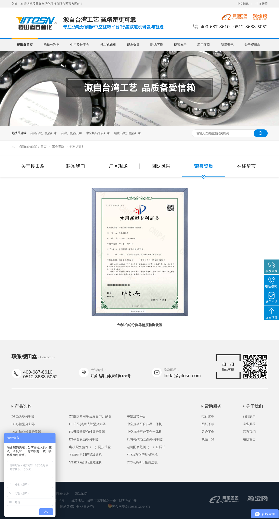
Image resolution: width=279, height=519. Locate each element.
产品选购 (23, 406)
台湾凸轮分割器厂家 (43, 133)
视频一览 (208, 439)
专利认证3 (76, 146)
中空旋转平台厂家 (98, 133)
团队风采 (161, 166)
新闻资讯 (227, 44)
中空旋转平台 (79, 44)
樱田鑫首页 (25, 44)
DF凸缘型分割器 (23, 416)
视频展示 (180, 44)
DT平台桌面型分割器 (84, 439)
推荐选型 (208, 416)
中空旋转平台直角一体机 (144, 431)
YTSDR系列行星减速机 (85, 462)
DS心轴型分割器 (23, 424)
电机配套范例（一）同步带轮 (90, 447)
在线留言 (246, 166)
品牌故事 (249, 416)
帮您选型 (133, 44)
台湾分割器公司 (71, 133)
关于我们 (254, 406)
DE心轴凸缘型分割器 (26, 431)
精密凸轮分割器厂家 (127, 133)
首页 (44, 146)
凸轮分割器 (52, 44)
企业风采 (249, 424)
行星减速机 (108, 44)
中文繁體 (262, 3)
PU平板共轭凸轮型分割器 (145, 439)
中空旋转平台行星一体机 (144, 424)
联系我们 (75, 166)
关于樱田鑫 (252, 44)
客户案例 (208, 431)
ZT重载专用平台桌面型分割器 (90, 416)
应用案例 (203, 44)
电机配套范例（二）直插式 (146, 447)
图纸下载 (156, 44)
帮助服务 (213, 406)
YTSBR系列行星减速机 (85, 454)
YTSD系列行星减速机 (142, 454)
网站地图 (81, 494)
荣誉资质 (58, 146)
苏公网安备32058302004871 (129, 506)
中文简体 (243, 3)
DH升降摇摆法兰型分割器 (87, 424)
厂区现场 (118, 166)
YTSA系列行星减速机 (142, 462)
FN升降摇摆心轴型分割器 (87, 431)
